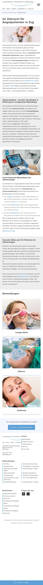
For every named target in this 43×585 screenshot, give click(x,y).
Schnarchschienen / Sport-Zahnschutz (11, 479)
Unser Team (25, 449)
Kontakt (23, 274)
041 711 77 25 (7, 453)
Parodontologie (8, 475)
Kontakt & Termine (27, 442)
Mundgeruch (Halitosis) (29, 473)
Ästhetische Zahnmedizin (30, 464)
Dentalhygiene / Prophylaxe (31, 466)
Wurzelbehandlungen (10, 482)
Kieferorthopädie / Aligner (30, 469)
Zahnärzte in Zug (30, 81)
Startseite (5, 12)
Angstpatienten (8, 466)
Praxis (12, 86)
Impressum (6, 498)
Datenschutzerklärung (9, 493)
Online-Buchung (26, 444)
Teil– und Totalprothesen (30, 478)
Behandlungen (13, 12)
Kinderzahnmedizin (9, 473)
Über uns (25, 446)
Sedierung (15, 205)
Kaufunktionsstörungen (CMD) (10, 469)
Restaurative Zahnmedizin (30, 475)
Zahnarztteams (23, 276)
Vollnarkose (14, 213)
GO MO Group (28, 523)
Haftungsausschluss (9, 496)
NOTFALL (7, 464)
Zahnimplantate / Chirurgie (30, 482)
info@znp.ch (6, 454)
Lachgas (10, 197)
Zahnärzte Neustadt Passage (23, 520)
